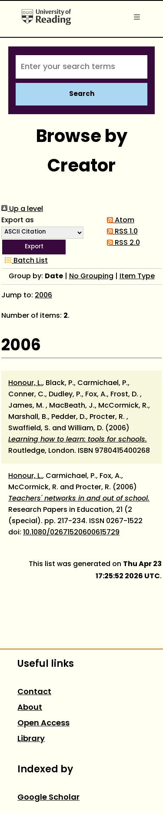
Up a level (22, 209)
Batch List (24, 261)
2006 (43, 295)
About (29, 708)
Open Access (43, 723)
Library (31, 739)
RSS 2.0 (121, 243)
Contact (34, 692)
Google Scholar (48, 797)
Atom (118, 220)
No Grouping (91, 276)
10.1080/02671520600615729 (71, 532)
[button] (34, 247)
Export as (17, 220)
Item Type (137, 276)
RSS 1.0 (120, 231)
